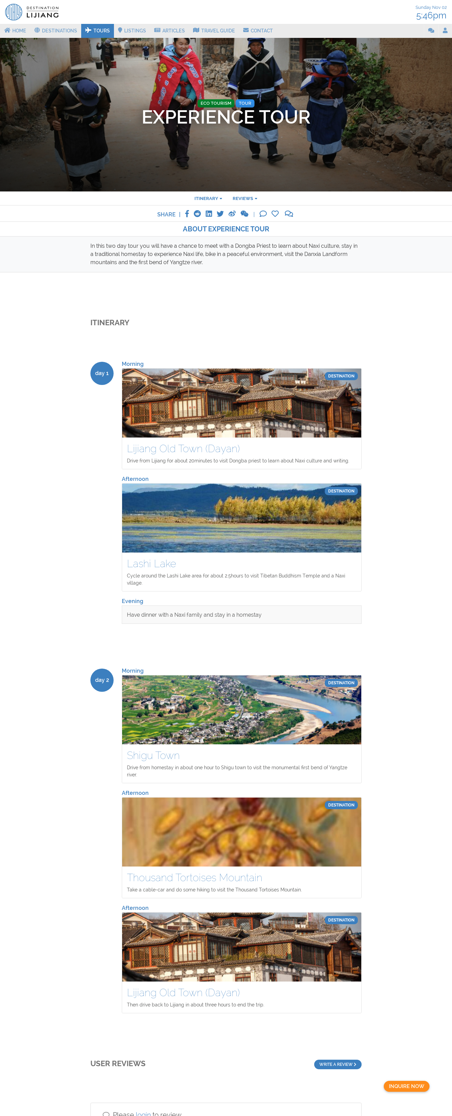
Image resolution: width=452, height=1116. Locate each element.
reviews (243, 198)
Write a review (337, 1064)
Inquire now (406, 1086)
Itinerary (206, 198)
